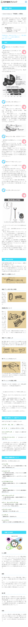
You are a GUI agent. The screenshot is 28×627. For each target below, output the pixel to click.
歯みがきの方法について (14, 35)
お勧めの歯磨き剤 (15, 37)
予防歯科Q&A (5, 35)
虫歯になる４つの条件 (6, 38)
